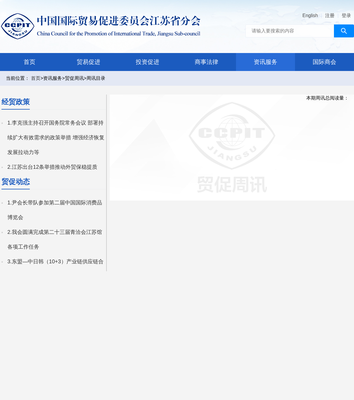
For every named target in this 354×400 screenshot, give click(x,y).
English (310, 15)
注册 (330, 15)
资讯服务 (265, 62)
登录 (346, 15)
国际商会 (324, 62)
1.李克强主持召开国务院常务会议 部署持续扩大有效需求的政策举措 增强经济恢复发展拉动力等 (55, 137)
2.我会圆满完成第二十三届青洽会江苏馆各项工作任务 (54, 239)
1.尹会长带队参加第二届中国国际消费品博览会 (54, 210)
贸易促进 (88, 62)
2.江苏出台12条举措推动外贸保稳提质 (52, 167)
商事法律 (206, 62)
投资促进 (147, 62)
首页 (29, 62)
